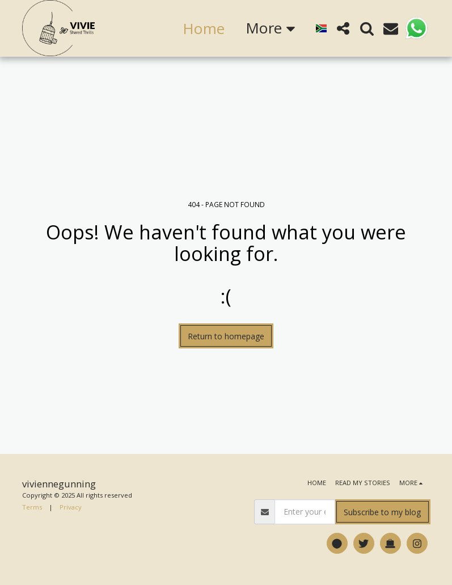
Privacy (71, 507)
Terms (32, 507)
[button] (343, 28)
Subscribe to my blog (382, 512)
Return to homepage (226, 336)
